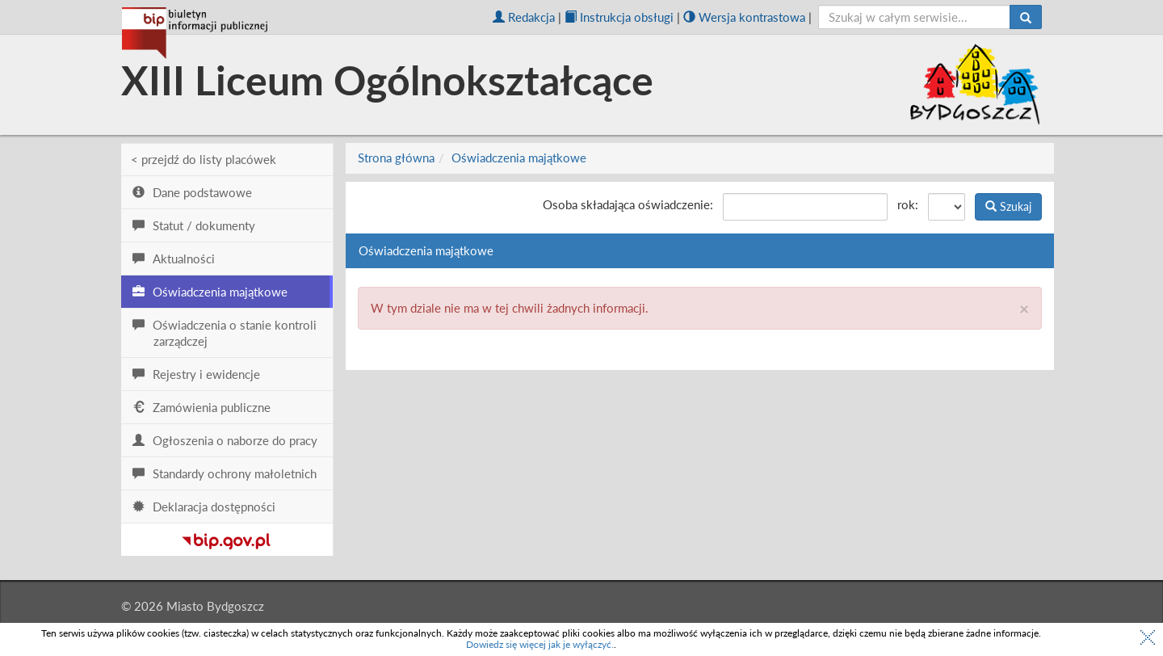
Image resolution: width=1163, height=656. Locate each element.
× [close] (1024, 308)
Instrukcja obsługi (619, 17)
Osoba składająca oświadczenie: (628, 204)
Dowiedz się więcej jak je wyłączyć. (540, 644)
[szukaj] (914, 17)
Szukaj (1008, 206)
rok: (907, 204)
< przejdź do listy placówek (203, 159)
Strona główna (396, 157)
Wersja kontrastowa (744, 17)
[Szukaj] (1026, 17)
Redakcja (524, 17)
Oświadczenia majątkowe (518, 157)
